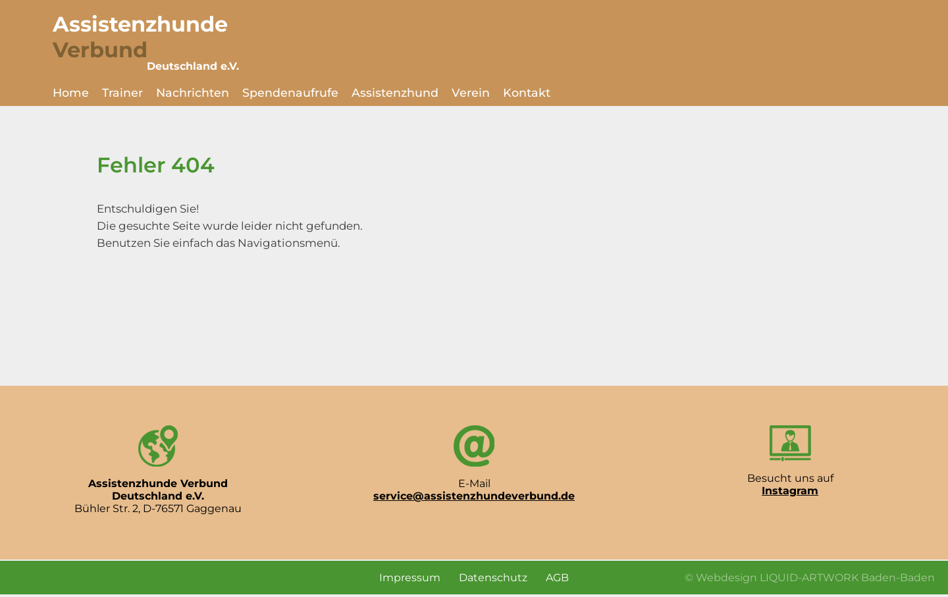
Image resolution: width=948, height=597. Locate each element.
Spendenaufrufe (290, 92)
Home (71, 92)
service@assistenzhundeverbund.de (474, 496)
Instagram (790, 490)
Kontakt (526, 92)
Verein (471, 92)
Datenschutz (493, 577)
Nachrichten (192, 92)
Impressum (409, 577)
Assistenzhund (395, 92)
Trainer (122, 92)
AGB (557, 577)
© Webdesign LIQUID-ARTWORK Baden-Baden (810, 577)
